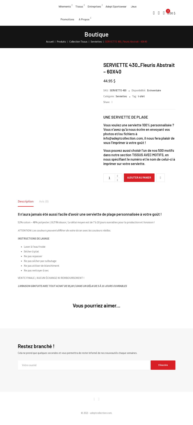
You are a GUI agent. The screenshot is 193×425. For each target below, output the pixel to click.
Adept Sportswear (116, 7)
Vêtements (64, 7)
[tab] (26, 207)
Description (26, 206)
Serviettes (121, 101)
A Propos (84, 22)
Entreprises (94, 7)
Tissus (79, 7)
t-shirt (141, 101)
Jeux (134, 7)
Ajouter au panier (140, 182)
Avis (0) (45, 206)
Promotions (67, 22)
